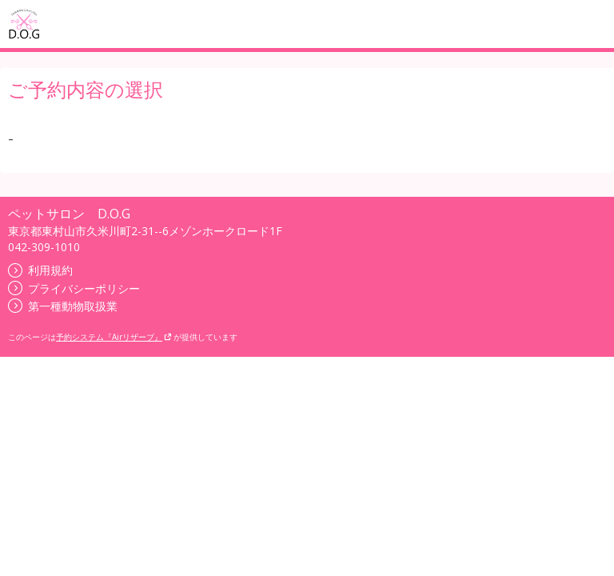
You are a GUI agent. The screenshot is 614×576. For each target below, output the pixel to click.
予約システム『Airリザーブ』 (114, 336)
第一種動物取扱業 (63, 306)
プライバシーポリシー (74, 288)
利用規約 (40, 270)
